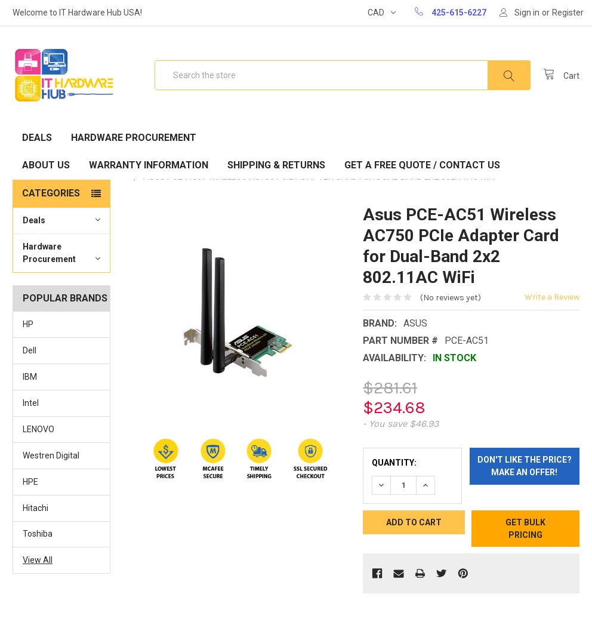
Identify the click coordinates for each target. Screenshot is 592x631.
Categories (51, 193)
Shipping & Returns (276, 165)
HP (28, 324)
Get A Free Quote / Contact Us (422, 165)
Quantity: (394, 462)
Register (568, 12)
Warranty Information (148, 165)
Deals (37, 137)
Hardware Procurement (133, 137)
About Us (46, 165)
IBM (30, 376)
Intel (31, 403)
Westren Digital (51, 455)
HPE (30, 482)
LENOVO (38, 429)
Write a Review (552, 297)
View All (38, 560)
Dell (29, 350)
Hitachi (35, 508)
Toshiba (38, 533)
